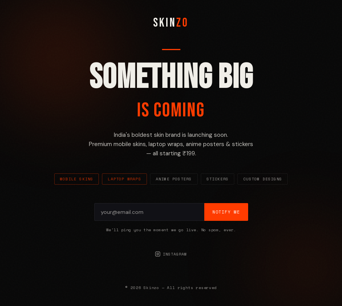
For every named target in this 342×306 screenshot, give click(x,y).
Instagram (171, 254)
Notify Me (226, 212)
